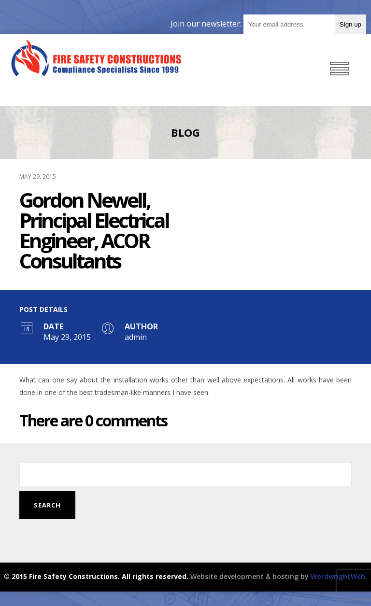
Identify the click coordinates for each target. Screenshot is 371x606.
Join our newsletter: (207, 23)
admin (136, 337)
